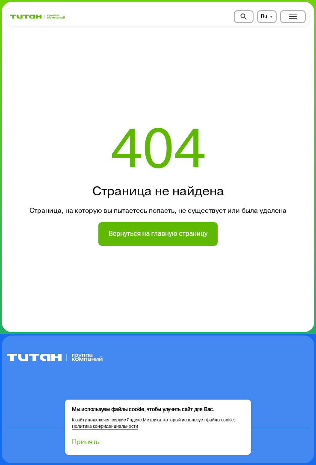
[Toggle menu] (293, 16)
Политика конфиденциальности (105, 427)
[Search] (244, 16)
